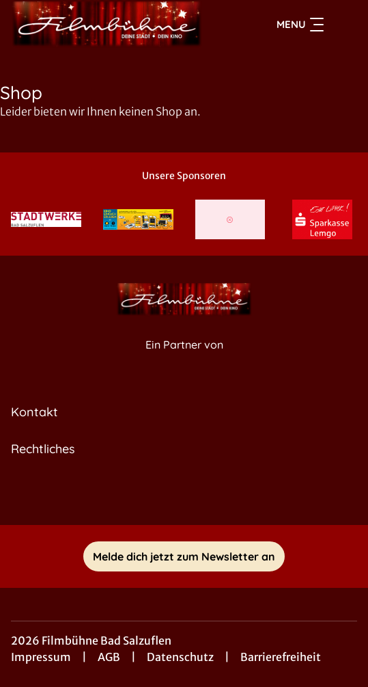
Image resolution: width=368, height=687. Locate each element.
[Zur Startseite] (106, 24)
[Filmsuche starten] (343, 24)
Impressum (41, 657)
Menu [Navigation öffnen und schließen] (300, 24)
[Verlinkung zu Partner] (46, 219)
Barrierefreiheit (280, 657)
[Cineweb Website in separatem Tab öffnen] (184, 359)
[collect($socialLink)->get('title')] (184, 495)
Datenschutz (180, 657)
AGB (109, 657)
